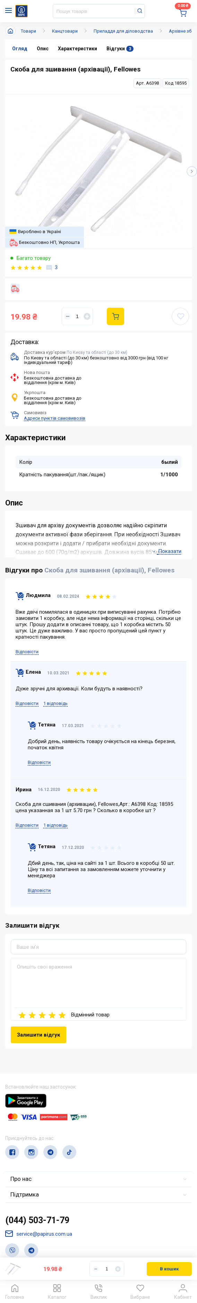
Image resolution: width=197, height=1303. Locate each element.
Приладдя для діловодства (123, 31)
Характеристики (77, 48)
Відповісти (27, 651)
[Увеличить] (87, 316)
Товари (28, 31)
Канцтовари (65, 31)
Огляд (19, 48)
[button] (192, 171)
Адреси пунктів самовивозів (54, 418)
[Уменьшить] (67, 316)
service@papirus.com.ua (38, 1233)
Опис (43, 48)
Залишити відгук (38, 1035)
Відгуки (120, 49)
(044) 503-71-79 (37, 1220)
